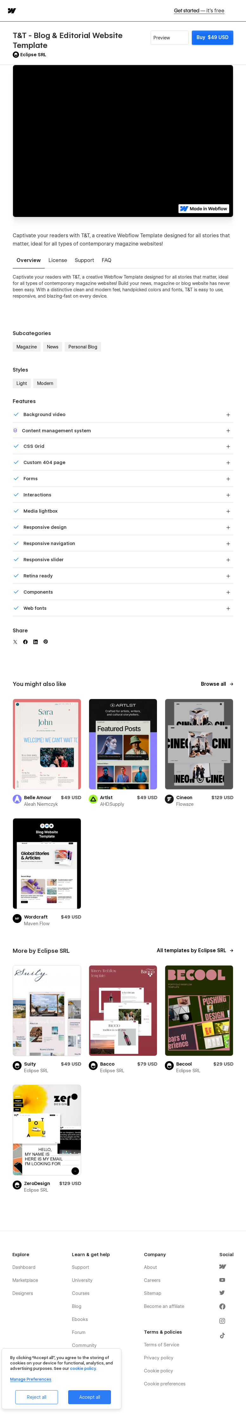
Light (21, 383)
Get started (199, 10)
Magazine (26, 346)
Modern (45, 383)
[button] (237, 10)
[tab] (29, 261)
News (52, 346)
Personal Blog (82, 346)
